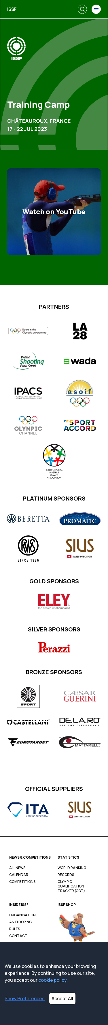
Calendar (18, 874)
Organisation (22, 915)
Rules (14, 929)
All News (17, 868)
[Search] (82, 9)
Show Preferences (25, 998)
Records (66, 874)
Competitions (22, 881)
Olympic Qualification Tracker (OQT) (71, 886)
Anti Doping (20, 922)
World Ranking (72, 868)
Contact (18, 936)
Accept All (62, 998)
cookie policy (52, 980)
